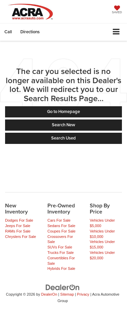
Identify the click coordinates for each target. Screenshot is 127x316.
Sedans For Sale (61, 226)
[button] (8, 31)
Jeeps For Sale (17, 226)
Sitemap (67, 294)
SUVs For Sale (59, 247)
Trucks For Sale (60, 252)
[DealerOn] (62, 287)
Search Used (63, 138)
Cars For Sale (58, 220)
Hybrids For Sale (61, 268)
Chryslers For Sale (20, 237)
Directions (30, 32)
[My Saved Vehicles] (117, 10)
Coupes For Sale (61, 231)
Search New (63, 125)
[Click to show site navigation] (116, 32)
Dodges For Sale (19, 220)
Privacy (83, 294)
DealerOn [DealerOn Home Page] (49, 294)
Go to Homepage (63, 111)
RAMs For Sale (17, 231)
